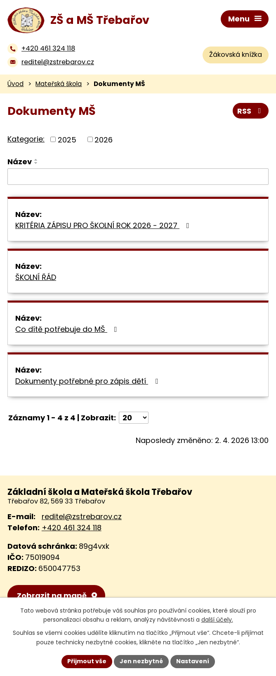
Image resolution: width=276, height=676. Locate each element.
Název (19, 161)
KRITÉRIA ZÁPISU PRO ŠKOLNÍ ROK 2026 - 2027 (104, 225)
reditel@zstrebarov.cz (82, 516)
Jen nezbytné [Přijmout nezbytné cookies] (141, 661)
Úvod (15, 83)
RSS (250, 111)
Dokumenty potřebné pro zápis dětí (88, 381)
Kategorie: (26, 139)
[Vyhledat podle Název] (138, 176)
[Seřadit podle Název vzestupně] (36, 159)
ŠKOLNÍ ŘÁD (35, 277)
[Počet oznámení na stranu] (134, 418)
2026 (103, 139)
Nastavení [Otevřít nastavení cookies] (192, 661)
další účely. (217, 620)
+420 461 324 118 (71, 527)
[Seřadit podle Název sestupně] (36, 163)
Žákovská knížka (235, 54)
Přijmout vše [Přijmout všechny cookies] (86, 661)
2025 (67, 139)
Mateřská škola (58, 83)
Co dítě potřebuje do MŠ (67, 329)
